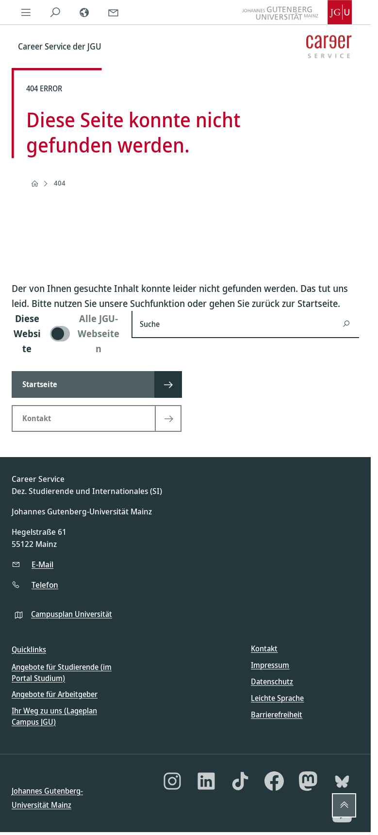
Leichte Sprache (277, 698)
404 (60, 182)
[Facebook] (274, 781)
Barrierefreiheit (276, 714)
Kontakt (264, 648)
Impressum (270, 665)
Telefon (45, 584)
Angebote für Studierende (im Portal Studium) (62, 672)
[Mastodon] (308, 781)
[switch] (66, 333)
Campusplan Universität (71, 614)
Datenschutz (272, 681)
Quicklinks (29, 649)
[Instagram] (172, 781)
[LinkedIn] (206, 781)
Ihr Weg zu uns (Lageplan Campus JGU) (54, 716)
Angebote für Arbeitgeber (55, 694)
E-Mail (42, 564)
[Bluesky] (342, 781)
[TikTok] (240, 781)
